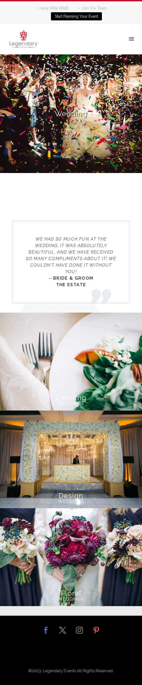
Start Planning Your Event (76, 16)
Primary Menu (131, 39)
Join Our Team (94, 8)
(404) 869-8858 (54, 8)
